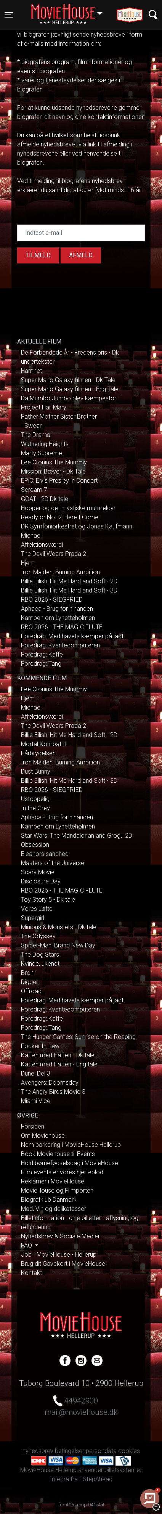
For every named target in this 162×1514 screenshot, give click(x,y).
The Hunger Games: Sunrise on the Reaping (78, 1036)
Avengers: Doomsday (50, 1082)
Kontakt (31, 1272)
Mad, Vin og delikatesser (53, 1208)
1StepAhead (95, 1479)
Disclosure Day (41, 881)
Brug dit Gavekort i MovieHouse (63, 1263)
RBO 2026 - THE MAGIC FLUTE (62, 627)
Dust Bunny (35, 771)
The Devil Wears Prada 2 (53, 553)
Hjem (28, 563)
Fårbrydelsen (38, 753)
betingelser (69, 1451)
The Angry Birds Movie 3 (53, 1091)
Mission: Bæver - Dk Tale (53, 471)
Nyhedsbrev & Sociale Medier (60, 1236)
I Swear (31, 425)
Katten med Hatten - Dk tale (58, 1055)
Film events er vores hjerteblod (62, 1172)
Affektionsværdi (42, 544)
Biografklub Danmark (49, 1199)
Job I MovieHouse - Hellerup (58, 1254)
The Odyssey (38, 936)
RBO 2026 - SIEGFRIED (52, 599)
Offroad (31, 991)
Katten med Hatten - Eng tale (59, 1064)
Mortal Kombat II (44, 744)
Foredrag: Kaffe (42, 654)
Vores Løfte (37, 908)
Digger (29, 982)
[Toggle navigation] (9, 15)
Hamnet (31, 370)
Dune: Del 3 (35, 1073)
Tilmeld (38, 255)
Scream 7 (34, 489)
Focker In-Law (40, 1046)
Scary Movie (38, 872)
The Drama (35, 434)
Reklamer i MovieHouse (52, 1181)
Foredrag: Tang (41, 663)
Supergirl (32, 918)
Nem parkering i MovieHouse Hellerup (71, 1144)
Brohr (28, 972)
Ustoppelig (35, 799)
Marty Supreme (41, 453)
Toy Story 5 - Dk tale (48, 899)
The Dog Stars (40, 954)
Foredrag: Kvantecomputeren (60, 645)
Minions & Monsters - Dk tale (58, 927)
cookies (129, 1451)
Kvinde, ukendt (40, 963)
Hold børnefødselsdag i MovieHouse (69, 1163)
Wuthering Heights (45, 444)
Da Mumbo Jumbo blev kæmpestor (68, 398)
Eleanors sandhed (45, 853)
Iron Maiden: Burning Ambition (60, 572)
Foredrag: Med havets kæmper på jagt (72, 636)
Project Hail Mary (43, 407)
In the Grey (35, 808)
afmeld (81, 255)
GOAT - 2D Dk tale (44, 499)
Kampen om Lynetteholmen (58, 617)
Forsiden (32, 1126)
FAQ (27, 1245)
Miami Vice (35, 1101)
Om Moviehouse (43, 1135)
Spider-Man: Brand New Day (58, 945)
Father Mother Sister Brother (59, 416)
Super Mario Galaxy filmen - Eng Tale (70, 389)
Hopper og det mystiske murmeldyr (68, 508)
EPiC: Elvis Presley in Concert (59, 480)
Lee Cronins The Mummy (54, 462)
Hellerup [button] (70, 10)
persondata (101, 1451)
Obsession (35, 844)
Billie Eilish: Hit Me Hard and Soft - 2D (69, 581)
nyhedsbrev (37, 1451)
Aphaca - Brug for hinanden (57, 608)
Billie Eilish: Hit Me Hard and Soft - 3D (69, 590)
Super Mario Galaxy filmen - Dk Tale (68, 380)
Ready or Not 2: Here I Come (59, 517)
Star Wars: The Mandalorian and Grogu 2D (76, 835)
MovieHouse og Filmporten (57, 1190)
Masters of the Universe (52, 863)
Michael (31, 535)
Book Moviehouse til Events (58, 1154)
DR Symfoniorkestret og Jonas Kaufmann (76, 526)
